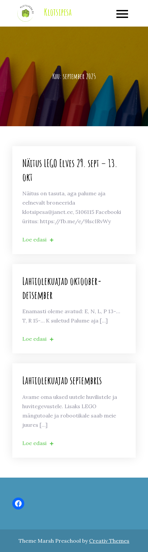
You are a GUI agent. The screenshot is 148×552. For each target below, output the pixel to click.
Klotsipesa (58, 12)
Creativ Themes (109, 540)
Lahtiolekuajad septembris (62, 380)
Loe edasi (38, 239)
